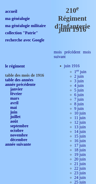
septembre (19, 126)
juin (13, 112)
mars (14, 98)
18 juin (80, 150)
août (14, 121)
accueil (11, 11)
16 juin (80, 141)
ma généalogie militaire (25, 26)
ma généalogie (17, 18)
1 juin (80, 72)
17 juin (80, 145)
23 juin (80, 173)
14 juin (80, 131)
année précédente (20, 84)
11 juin (80, 118)
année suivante (18, 144)
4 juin (79, 85)
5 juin (79, 90)
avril (14, 103)
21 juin (80, 164)
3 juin (79, 81)
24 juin (80, 177)
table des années (19, 80)
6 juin (79, 95)
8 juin (79, 104)
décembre (18, 139)
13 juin (80, 127)
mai (13, 107)
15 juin (80, 136)
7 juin (79, 99)
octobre (16, 130)
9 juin (79, 108)
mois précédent (67, 52)
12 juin (80, 122)
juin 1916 (72, 66)
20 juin (80, 159)
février (16, 93)
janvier (16, 89)
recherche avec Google (24, 40)
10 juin (80, 113)
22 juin (80, 168)
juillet (15, 116)
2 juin (79, 76)
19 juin (80, 154)
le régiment (15, 66)
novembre (19, 135)
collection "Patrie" (21, 33)
